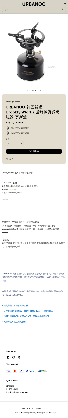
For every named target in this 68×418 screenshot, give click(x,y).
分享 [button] (9, 158)
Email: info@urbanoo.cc (17, 392)
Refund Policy (49, 412)
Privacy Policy (36, 412)
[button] (3, 4)
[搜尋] (62, 9)
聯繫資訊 (10, 386)
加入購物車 (34, 151)
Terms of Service (20, 412)
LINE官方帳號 (12, 389)
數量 (7, 139)
